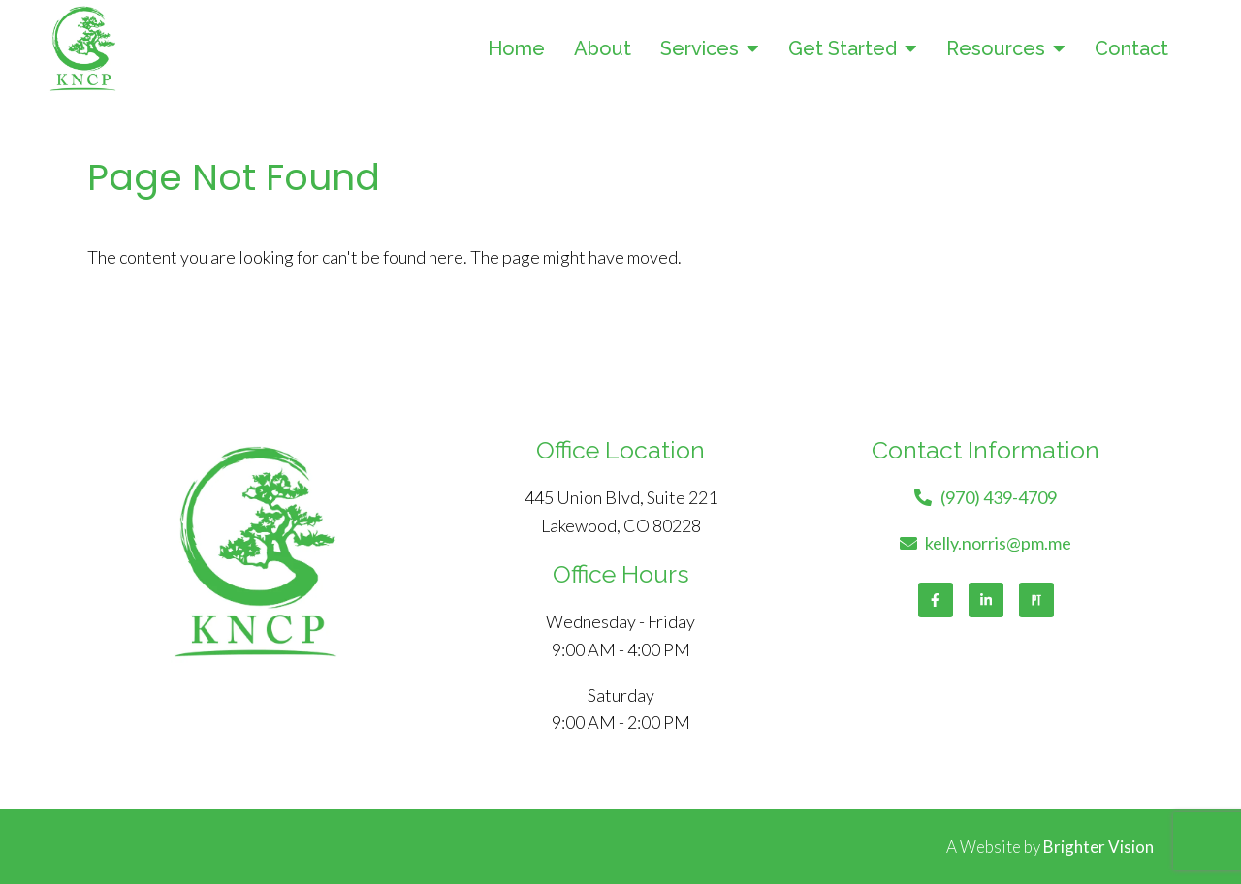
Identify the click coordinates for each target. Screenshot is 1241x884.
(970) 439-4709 (998, 497)
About (602, 48)
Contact (1131, 48)
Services (699, 48)
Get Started (842, 48)
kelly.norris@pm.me (998, 542)
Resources (995, 48)
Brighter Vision (1098, 847)
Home (516, 48)
